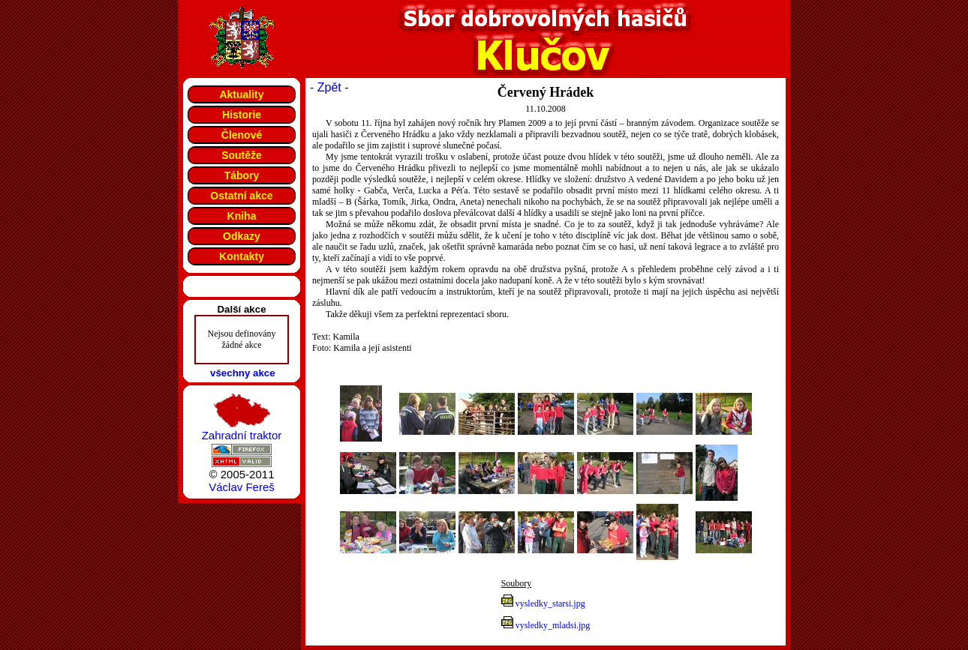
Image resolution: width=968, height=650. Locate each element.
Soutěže (241, 155)
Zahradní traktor (242, 435)
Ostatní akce (241, 196)
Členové (241, 135)
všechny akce (242, 373)
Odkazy (241, 236)
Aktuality (241, 94)
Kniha (242, 216)
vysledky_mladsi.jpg (553, 625)
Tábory (242, 175)
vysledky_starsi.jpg (550, 603)
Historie (241, 115)
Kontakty (241, 256)
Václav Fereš (242, 487)
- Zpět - (329, 87)
